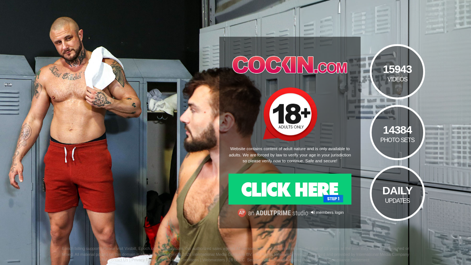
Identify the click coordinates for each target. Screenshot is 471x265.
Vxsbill (130, 248)
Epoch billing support (80, 248)
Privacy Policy (143, 260)
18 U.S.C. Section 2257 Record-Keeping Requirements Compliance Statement (298, 260)
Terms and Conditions (179, 260)
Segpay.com (172, 248)
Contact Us (118, 260)
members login (327, 212)
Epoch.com (148, 248)
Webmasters (213, 260)
